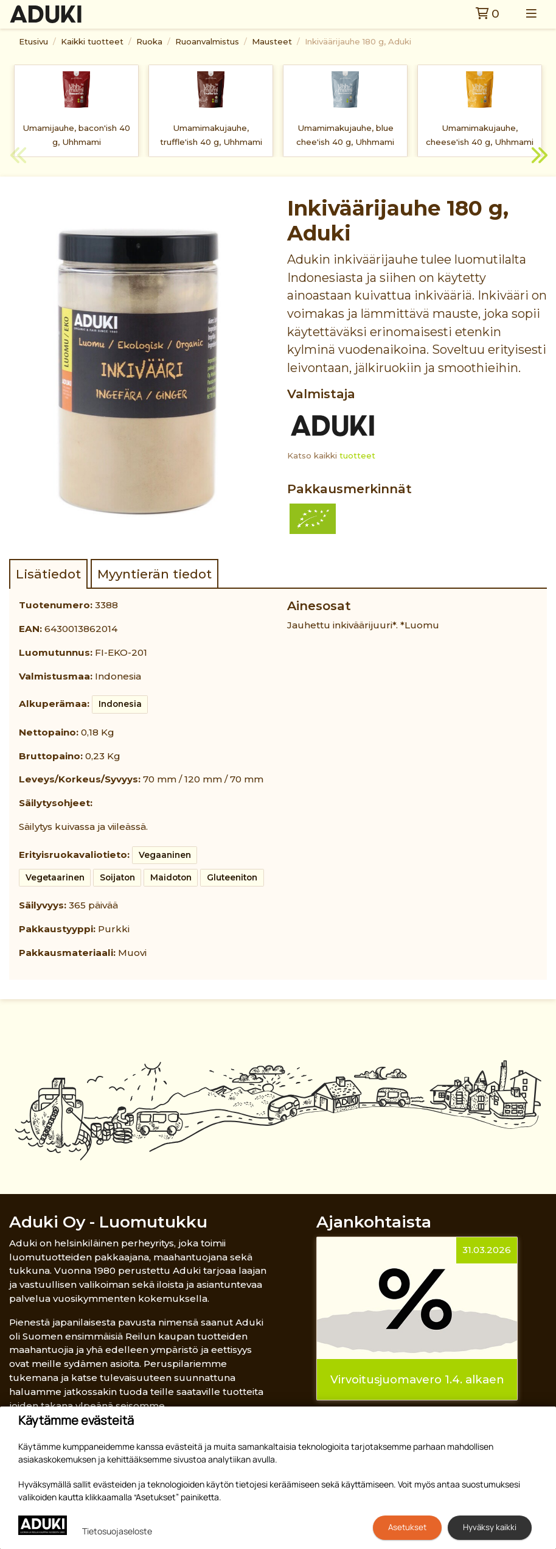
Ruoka (149, 41)
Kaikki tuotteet (92, 41)
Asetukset (407, 1527)
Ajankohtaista (373, 1222)
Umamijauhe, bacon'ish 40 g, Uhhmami (76, 135)
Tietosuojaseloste (117, 1531)
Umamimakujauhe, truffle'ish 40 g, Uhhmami (211, 135)
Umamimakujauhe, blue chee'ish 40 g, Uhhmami (345, 135)
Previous (18, 157)
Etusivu (33, 41)
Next (538, 157)
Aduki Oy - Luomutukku (108, 1222)
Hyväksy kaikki (489, 1527)
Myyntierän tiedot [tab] (154, 573)
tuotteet (357, 455)
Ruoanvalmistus (207, 41)
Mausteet (272, 41)
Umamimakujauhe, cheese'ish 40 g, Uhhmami (479, 135)
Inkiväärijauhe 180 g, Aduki (358, 41)
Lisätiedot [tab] (48, 573)
